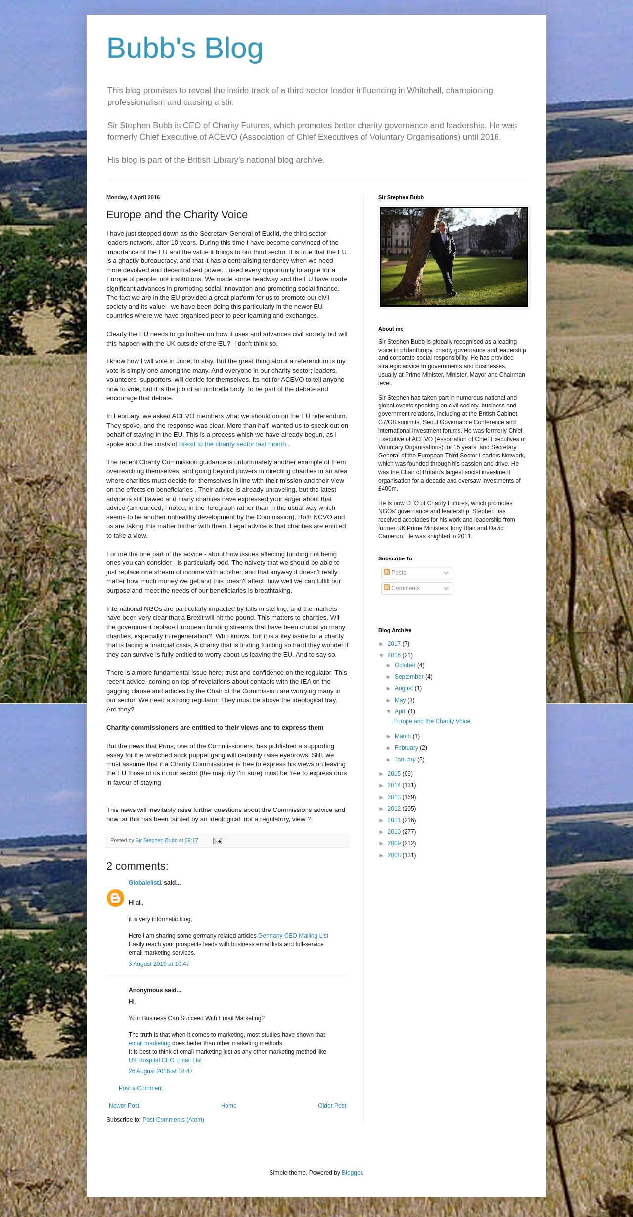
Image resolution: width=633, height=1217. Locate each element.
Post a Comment (141, 1088)
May (401, 700)
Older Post (332, 1105)
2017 (395, 643)
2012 (395, 808)
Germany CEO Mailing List (293, 935)
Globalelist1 (145, 882)
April (401, 711)
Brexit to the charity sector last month (232, 444)
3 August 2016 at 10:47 (159, 964)
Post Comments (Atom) (173, 1119)
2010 (395, 831)
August (405, 688)
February (407, 747)
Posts (395, 572)
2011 (395, 820)
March (404, 736)
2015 (395, 773)
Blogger (352, 1172)
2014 (395, 785)
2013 (395, 797)
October (406, 665)
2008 (395, 855)
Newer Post (124, 1105)
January (406, 759)
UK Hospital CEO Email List (165, 1060)
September (410, 676)
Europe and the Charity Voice (431, 721)
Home (229, 1105)
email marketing (150, 1043)
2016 (395, 655)
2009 (395, 843)
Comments (402, 588)
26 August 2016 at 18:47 (161, 1071)
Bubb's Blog (185, 47)
